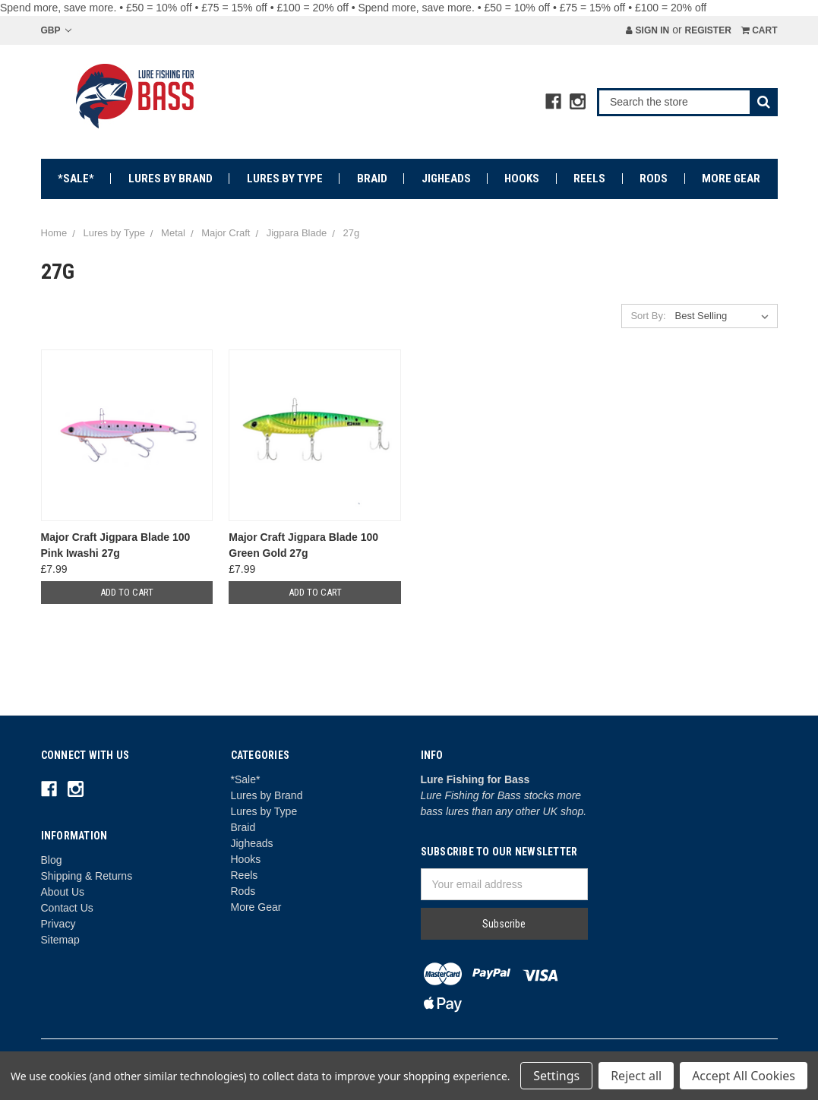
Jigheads (446, 178)
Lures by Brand (170, 178)
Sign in (647, 30)
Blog (51, 860)
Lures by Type (285, 178)
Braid (372, 178)
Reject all (636, 1075)
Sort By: (647, 315)
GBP (56, 30)
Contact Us (67, 908)
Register (707, 30)
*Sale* (76, 178)
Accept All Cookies (743, 1075)
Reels (589, 178)
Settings (556, 1075)
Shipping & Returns (87, 876)
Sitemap (60, 940)
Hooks (521, 178)
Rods (654, 178)
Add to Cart (126, 592)
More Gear (731, 178)
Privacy (58, 924)
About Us (63, 892)
